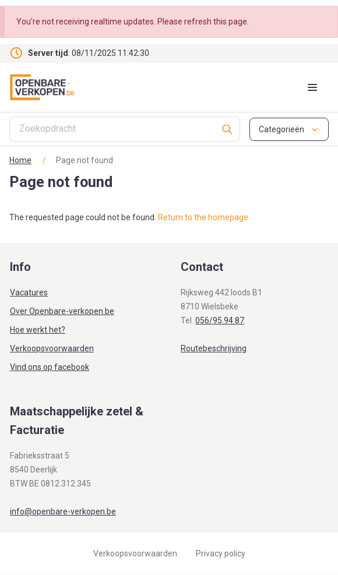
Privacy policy (220, 553)
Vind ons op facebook (49, 367)
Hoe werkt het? (37, 329)
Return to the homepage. (204, 217)
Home (20, 160)
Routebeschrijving (214, 348)
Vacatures (29, 292)
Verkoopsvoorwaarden (52, 348)
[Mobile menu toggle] (312, 87)
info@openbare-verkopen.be (63, 511)
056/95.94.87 (219, 320)
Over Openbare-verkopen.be (62, 311)
